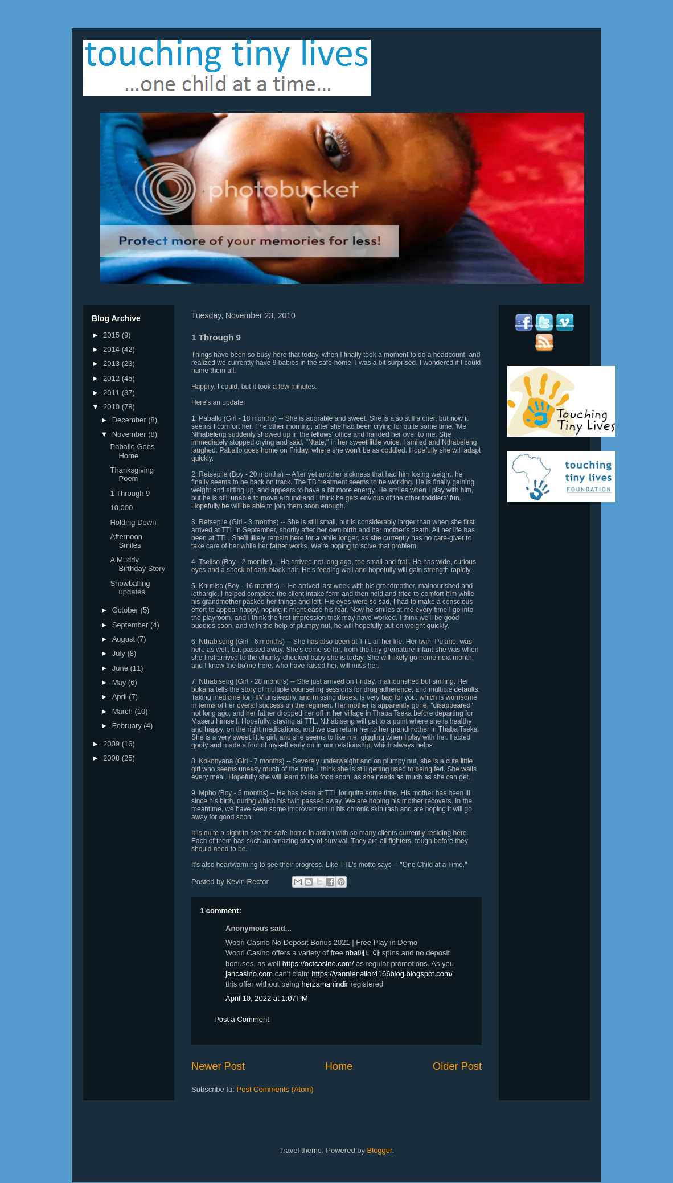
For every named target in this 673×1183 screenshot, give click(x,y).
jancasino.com (249, 974)
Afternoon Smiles (126, 541)
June (121, 668)
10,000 (121, 507)
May (120, 682)
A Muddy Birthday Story (137, 564)
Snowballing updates (130, 588)
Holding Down (133, 522)
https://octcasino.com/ (318, 963)
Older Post (457, 1066)
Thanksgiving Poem (132, 474)
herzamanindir (324, 984)
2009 (112, 744)
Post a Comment (241, 1019)
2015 (112, 335)
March (123, 711)
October (126, 610)
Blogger (379, 1150)
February (128, 725)
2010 (112, 406)
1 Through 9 (130, 493)
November (130, 434)
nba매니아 (363, 952)
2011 (112, 392)
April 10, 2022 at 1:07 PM (266, 998)
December (130, 420)
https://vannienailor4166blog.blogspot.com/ (381, 974)
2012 (112, 378)
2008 (112, 758)
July (120, 653)
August (124, 639)
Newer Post (218, 1066)
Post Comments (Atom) (275, 1089)
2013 (112, 363)
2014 (112, 349)
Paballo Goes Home (132, 451)
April (120, 696)
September (131, 625)
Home (339, 1066)
